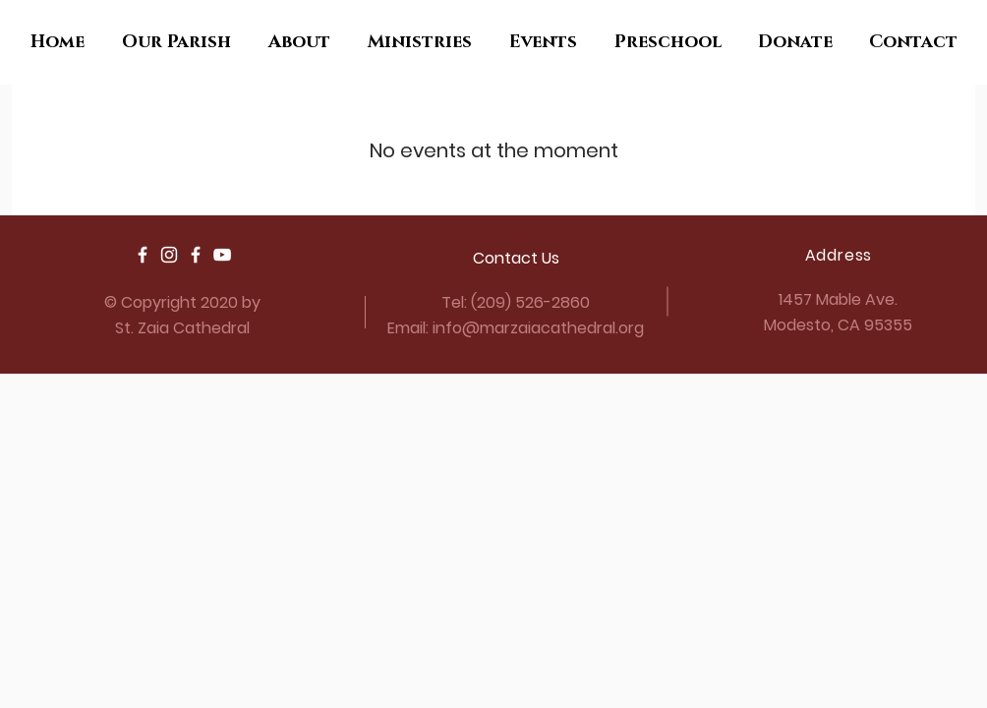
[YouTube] (222, 255)
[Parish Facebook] (142, 255)
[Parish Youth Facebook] (195, 255)
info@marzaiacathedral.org (538, 328)
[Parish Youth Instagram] (169, 255)
